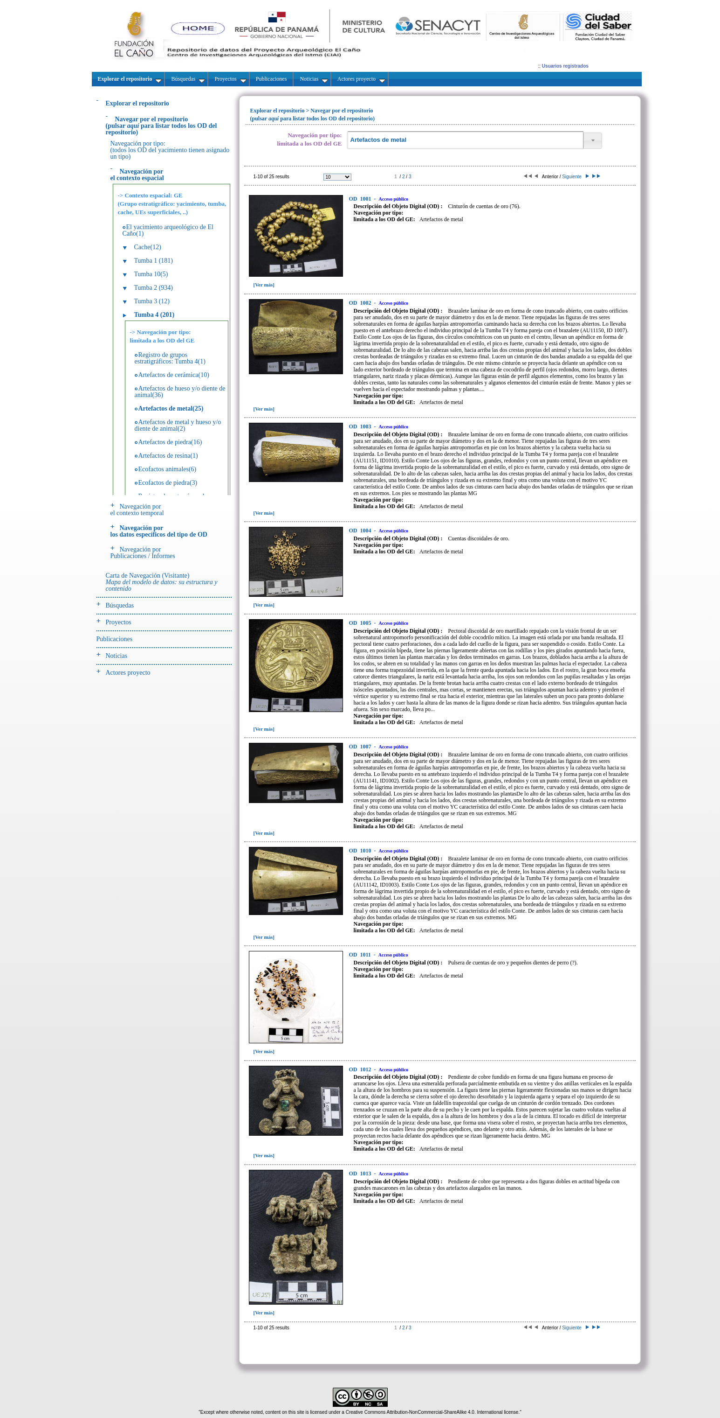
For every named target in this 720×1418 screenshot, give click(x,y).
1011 (360, 954)
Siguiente (575, 176)
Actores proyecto (128, 672)
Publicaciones (114, 639)
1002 (361, 303)
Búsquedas (120, 605)
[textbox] (465, 140)
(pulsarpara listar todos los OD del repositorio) (161, 126)
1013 (361, 1173)
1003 (361, 426)
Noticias (117, 655)
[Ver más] (264, 284)
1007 (361, 746)
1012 (361, 1069)
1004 (361, 530)
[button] (592, 141)
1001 (361, 199)
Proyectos (118, 622)
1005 (361, 623)
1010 (361, 850)
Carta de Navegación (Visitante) (162, 582)
